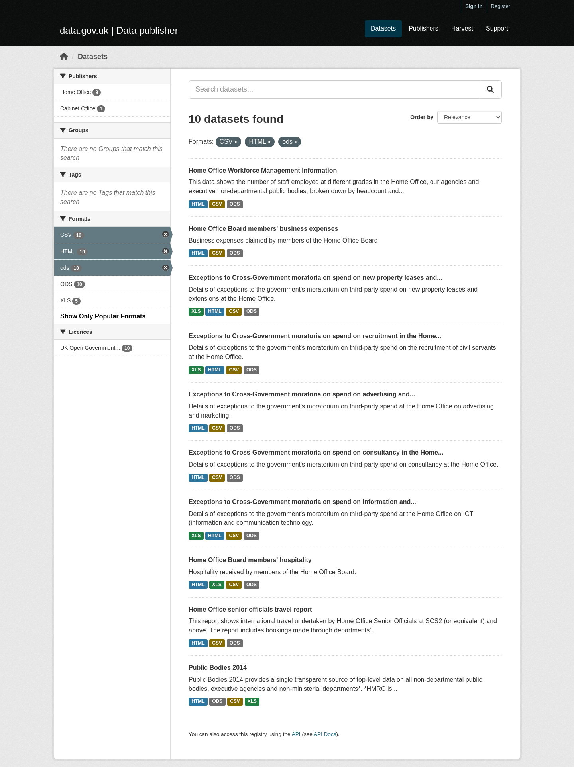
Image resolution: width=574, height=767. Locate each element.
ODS (235, 204)
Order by (421, 117)
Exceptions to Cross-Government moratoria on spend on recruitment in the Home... (315, 336)
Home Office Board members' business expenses (263, 228)
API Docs (325, 734)
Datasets (383, 28)
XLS (196, 311)
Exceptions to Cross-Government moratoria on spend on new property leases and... (315, 277)
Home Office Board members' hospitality (250, 560)
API (296, 734)
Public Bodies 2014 (218, 667)
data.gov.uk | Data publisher (119, 30)
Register (500, 6)
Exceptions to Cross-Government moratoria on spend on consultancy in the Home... (316, 452)
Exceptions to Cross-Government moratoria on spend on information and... (302, 501)
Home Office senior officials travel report (250, 609)
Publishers (423, 28)
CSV (217, 204)
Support (497, 28)
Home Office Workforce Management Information (263, 170)
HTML (197, 204)
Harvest (462, 28)
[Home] (64, 57)
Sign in (473, 6)
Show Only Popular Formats (102, 316)
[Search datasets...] (334, 89)
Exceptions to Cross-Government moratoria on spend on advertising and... (302, 394)
